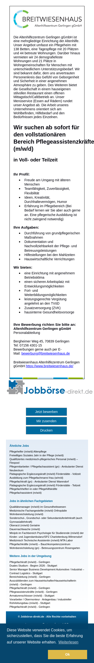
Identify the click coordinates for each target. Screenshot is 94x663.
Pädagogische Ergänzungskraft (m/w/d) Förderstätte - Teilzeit (44, 485)
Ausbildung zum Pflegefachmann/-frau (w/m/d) (36, 477)
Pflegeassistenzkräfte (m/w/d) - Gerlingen (33, 591)
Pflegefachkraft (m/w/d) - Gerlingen (29, 562)
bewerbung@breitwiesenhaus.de (45, 353)
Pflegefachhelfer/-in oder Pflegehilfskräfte (33, 488)
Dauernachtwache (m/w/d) (24, 529)
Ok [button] (67, 654)
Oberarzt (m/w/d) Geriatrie (24, 525)
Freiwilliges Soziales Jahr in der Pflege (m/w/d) (36, 455)
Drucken (46, 430)
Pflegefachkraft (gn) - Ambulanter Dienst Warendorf (39, 481)
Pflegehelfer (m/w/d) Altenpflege (28, 451)
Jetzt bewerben (46, 412)
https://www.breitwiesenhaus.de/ (49, 366)
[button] (26, 655)
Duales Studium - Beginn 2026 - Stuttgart (33, 565)
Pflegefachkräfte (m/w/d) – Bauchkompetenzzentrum (39, 544)
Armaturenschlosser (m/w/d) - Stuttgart (31, 595)
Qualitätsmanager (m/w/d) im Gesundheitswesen (37, 506)
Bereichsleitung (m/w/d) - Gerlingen (29, 576)
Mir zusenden (46, 421)
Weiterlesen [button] (68, 642)
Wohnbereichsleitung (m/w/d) (26, 514)
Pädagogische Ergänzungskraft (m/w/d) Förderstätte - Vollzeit (45, 473)
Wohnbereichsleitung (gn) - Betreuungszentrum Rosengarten (44, 548)
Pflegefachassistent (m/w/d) (25, 492)
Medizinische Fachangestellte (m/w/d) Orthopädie (38, 510)
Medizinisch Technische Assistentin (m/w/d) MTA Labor (41, 540)
